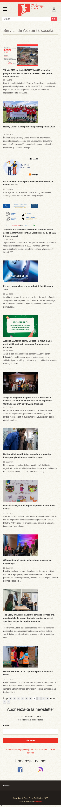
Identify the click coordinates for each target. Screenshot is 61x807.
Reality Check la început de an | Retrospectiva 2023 (29, 126)
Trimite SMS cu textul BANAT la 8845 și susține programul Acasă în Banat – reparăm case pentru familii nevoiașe (28, 73)
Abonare (30, 740)
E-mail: (6, 725)
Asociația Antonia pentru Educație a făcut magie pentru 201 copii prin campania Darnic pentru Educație (27, 344)
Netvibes (38, 801)
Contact (6, 785)
